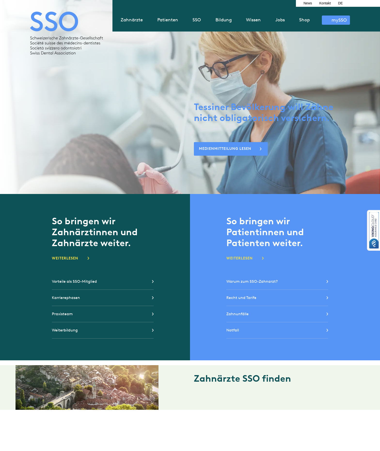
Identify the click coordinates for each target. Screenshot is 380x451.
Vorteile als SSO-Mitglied (74, 281)
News (308, 3)
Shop (304, 20)
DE (340, 3)
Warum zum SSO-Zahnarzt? (252, 281)
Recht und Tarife (241, 297)
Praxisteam (62, 314)
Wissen (253, 20)
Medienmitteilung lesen (225, 148)
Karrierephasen (66, 297)
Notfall (232, 330)
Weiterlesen (65, 258)
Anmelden (336, 20)
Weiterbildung (65, 330)
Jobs (280, 20)
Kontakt (325, 3)
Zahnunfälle (237, 314)
